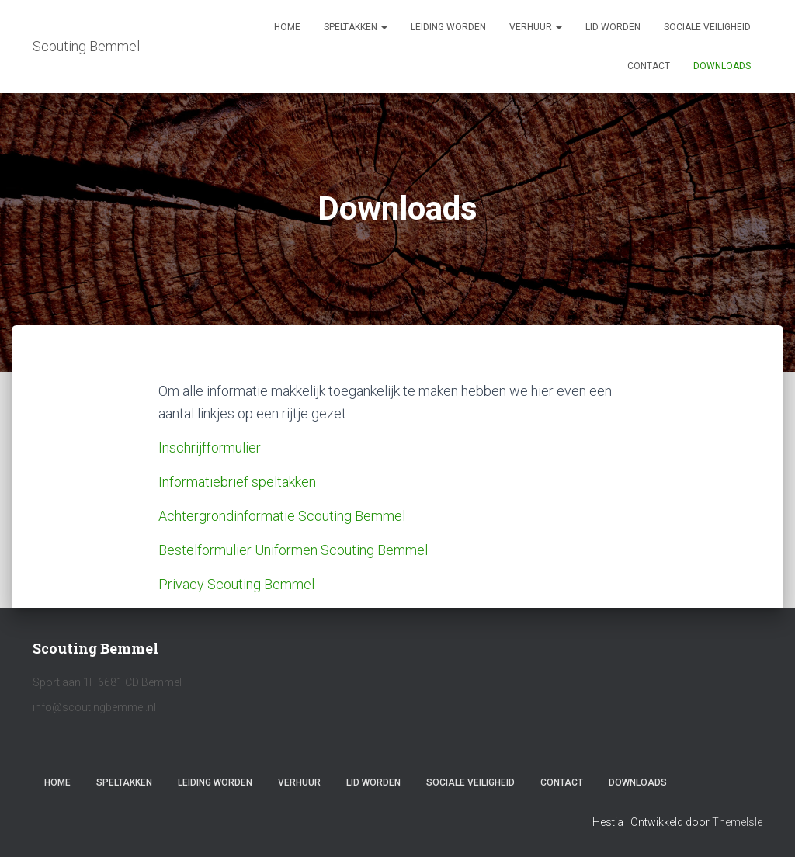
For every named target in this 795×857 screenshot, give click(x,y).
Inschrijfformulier (209, 447)
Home (287, 27)
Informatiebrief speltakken (237, 482)
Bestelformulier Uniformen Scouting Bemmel (293, 550)
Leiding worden (448, 27)
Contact (648, 66)
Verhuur (535, 27)
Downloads (722, 66)
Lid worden (613, 27)
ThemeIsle (737, 822)
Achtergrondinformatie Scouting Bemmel (281, 516)
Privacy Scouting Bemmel (236, 584)
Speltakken (355, 27)
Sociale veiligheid (707, 27)
